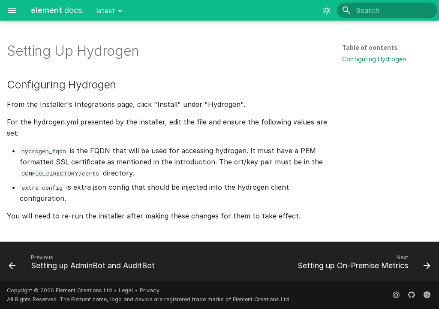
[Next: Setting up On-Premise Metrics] (362, 264)
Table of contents (370, 47)
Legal (126, 290)
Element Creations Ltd (84, 290)
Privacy (149, 290)
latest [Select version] (105, 10)
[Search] (387, 10)
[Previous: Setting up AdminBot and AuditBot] (83, 264)
